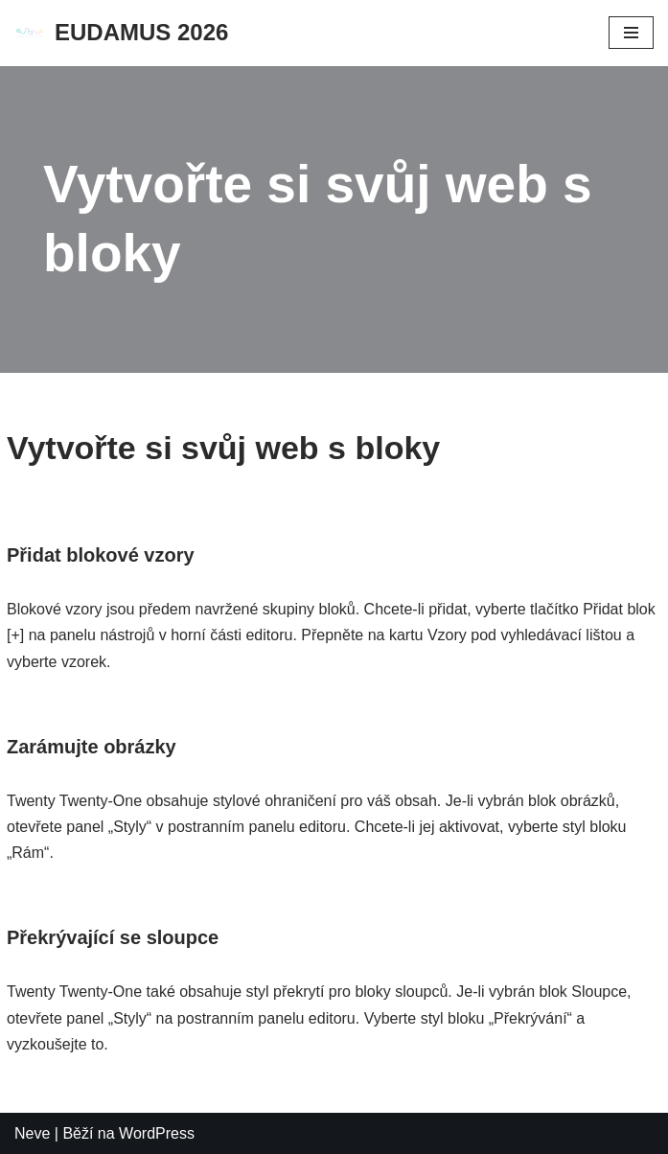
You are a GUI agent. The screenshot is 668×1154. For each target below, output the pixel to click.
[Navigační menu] (631, 32)
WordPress (157, 1133)
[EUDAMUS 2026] (121, 33)
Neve (32, 1133)
